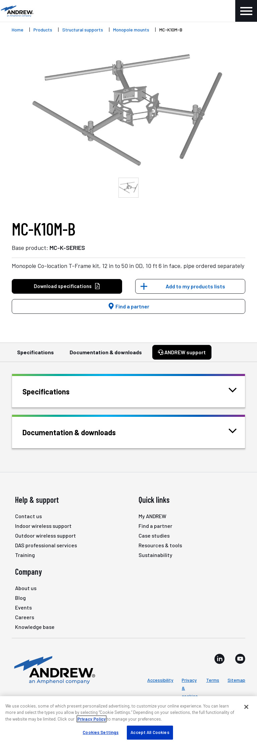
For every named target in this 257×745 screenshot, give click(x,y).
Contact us (28, 516)
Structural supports (82, 29)
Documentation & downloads (106, 355)
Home (17, 29)
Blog (20, 597)
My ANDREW (152, 516)
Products (42, 29)
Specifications (35, 355)
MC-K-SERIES (67, 247)
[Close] (246, 707)
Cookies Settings (100, 732)
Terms (212, 680)
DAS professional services (46, 545)
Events (23, 607)
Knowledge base (35, 627)
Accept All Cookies (150, 732)
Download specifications (67, 286)
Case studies (154, 535)
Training (25, 555)
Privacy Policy (91, 719)
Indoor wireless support (43, 526)
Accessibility (160, 680)
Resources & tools (160, 545)
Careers (24, 617)
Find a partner (128, 306)
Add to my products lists (195, 286)
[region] (128, 720)
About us (25, 588)
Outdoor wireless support (45, 535)
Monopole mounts (131, 29)
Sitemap (236, 680)
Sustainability (155, 555)
